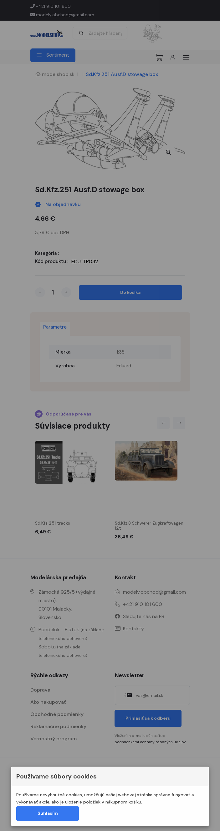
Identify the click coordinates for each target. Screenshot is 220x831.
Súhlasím (48, 813)
